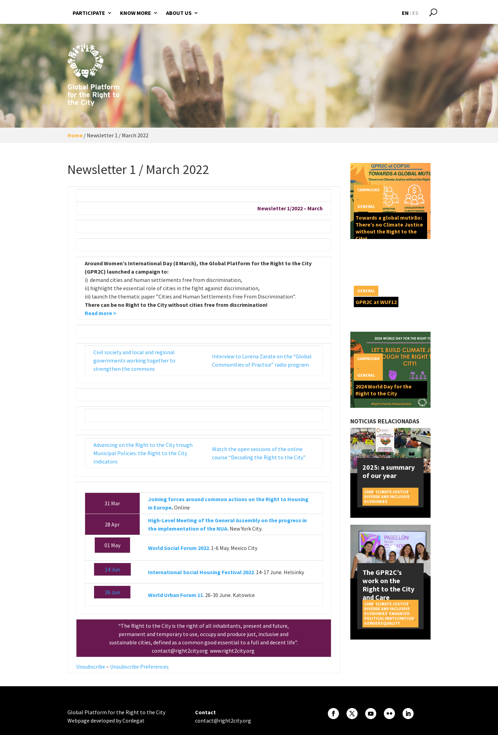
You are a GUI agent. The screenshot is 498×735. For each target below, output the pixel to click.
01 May (112, 545)
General (366, 206)
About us (179, 12)
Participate (89, 12)
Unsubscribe (90, 666)
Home (75, 135)
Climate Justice (392, 491)
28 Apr (112, 524)
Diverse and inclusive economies (387, 499)
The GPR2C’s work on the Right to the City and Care (388, 584)
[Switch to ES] (415, 12)
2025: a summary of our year (388, 471)
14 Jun (112, 569)
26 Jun (112, 592)
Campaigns (368, 189)
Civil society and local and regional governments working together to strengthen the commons (134, 360)
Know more (135, 12)
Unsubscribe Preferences (139, 666)
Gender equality (382, 623)
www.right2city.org (233, 650)
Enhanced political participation (389, 616)
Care (369, 491)
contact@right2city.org (180, 650)
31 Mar (112, 503)
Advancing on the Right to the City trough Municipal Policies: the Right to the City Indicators (143, 453)
